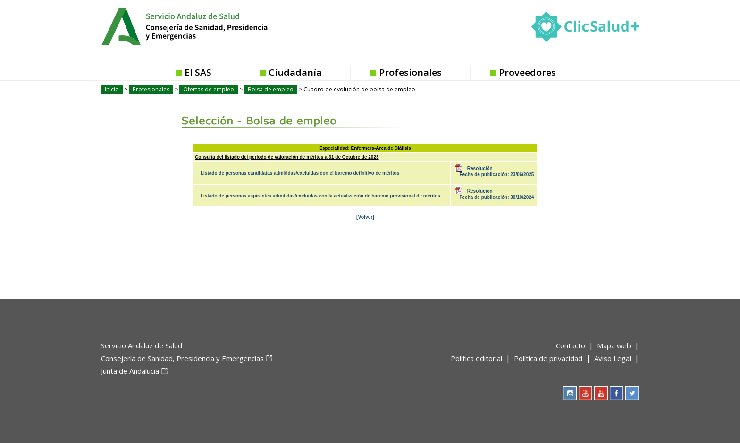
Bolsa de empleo (271, 89)
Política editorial (476, 358)
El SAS (198, 72)
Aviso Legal (612, 358)
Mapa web (614, 345)
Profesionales (410, 72)
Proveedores (527, 72)
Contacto (570, 345)
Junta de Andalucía (130, 371)
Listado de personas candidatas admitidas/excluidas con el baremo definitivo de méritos (300, 173)
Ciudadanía (295, 72)
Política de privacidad (548, 358)
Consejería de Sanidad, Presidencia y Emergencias (182, 358)
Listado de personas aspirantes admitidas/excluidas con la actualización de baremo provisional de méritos (320, 195)
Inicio (112, 89)
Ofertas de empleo (208, 89)
